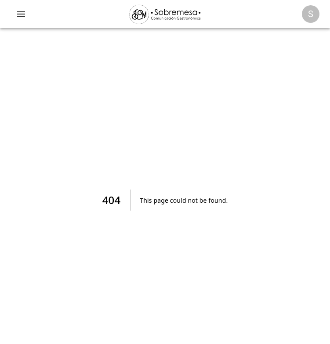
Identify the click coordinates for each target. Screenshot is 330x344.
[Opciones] (310, 14)
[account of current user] (21, 14)
